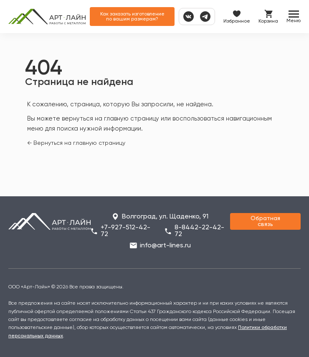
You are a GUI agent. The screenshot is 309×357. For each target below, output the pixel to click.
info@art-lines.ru (165, 245)
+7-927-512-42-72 (125, 231)
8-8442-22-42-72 (199, 231)
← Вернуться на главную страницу (76, 143)
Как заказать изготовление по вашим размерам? (132, 17)
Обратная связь (265, 221)
